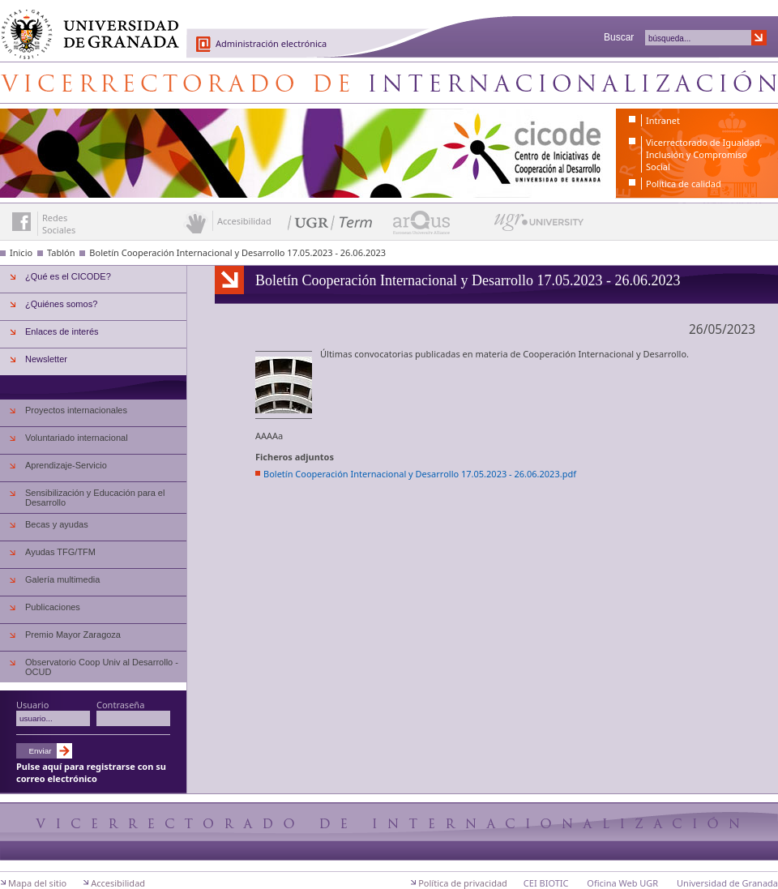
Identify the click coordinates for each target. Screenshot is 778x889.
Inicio (21, 252)
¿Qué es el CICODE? (68, 276)
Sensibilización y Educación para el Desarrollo (95, 497)
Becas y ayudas (56, 524)
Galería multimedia (62, 579)
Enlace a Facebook (21, 221)
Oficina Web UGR (622, 883)
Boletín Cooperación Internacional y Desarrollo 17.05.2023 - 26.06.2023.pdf (419, 474)
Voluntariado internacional (76, 437)
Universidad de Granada (84, 25)
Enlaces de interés (62, 331)
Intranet (663, 120)
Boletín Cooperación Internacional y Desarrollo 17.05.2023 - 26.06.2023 (237, 252)
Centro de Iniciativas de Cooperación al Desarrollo (389, 83)
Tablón (61, 252)
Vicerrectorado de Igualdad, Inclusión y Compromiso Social (704, 154)
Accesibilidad (118, 883)
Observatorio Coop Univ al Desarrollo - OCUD (101, 667)
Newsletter (46, 359)
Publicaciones (52, 607)
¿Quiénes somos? (61, 304)
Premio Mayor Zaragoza (73, 634)
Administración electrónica (271, 43)
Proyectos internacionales (76, 410)
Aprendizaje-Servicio (66, 465)
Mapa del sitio (37, 883)
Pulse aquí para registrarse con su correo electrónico (91, 772)
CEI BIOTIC (546, 883)
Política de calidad (683, 183)
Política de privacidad (462, 883)
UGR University (539, 226)
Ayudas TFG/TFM (60, 552)
